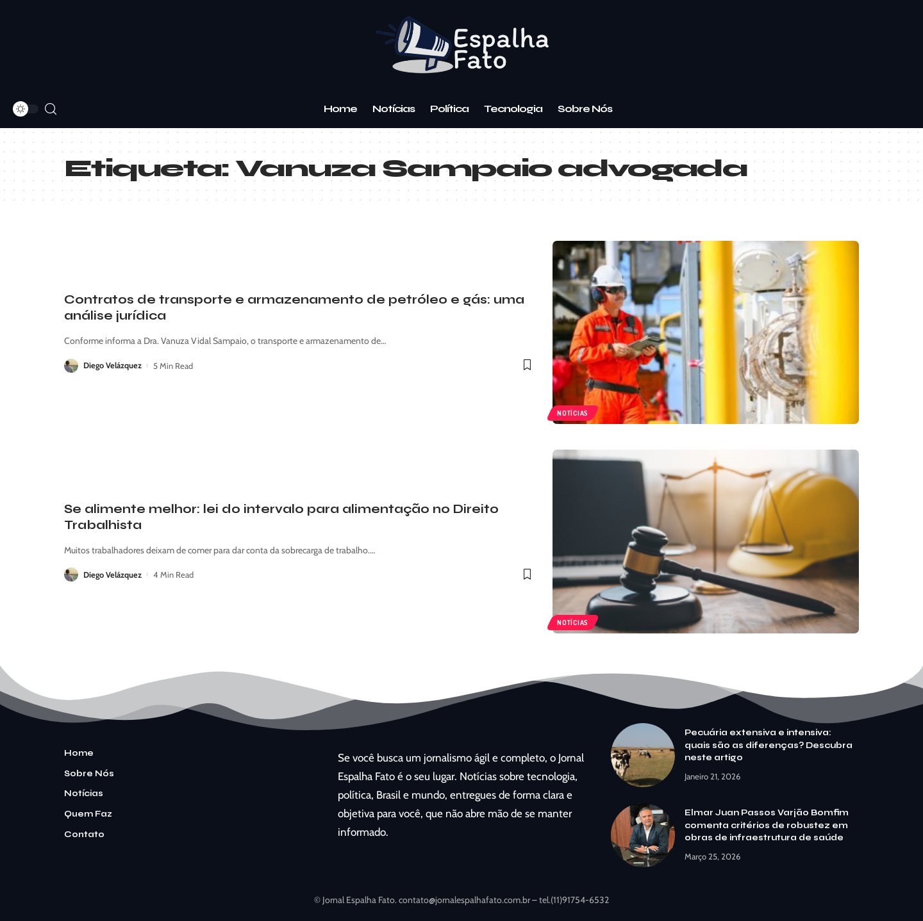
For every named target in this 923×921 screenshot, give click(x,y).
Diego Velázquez (112, 366)
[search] (50, 109)
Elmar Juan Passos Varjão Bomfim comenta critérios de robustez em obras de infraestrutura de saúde (767, 825)
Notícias (573, 412)
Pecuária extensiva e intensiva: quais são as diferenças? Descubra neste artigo (768, 745)
